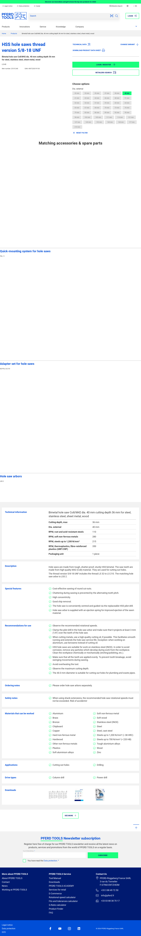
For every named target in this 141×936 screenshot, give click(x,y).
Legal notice (7, 6)
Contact (6, 882)
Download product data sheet (89, 50)
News (5, 886)
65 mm (77, 108)
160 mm (110, 122)
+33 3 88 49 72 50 (107, 890)
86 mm (97, 112)
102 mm (87, 117)
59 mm (107, 103)
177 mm (131, 122)
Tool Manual (55, 878)
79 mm (77, 112)
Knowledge (61, 27)
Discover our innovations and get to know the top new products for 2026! (70, 2)
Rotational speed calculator (62, 897)
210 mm (77, 127)
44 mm (97, 98)
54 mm (87, 103)
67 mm (87, 108)
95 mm (127, 112)
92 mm (117, 112)
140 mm (88, 122)
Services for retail (57, 889)
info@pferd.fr (105, 895)
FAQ (51, 912)
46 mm (107, 98)
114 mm (120, 117)
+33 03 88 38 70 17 (108, 900)
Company (79, 27)
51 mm (127, 98)
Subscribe (102, 855)
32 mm (77, 93)
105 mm (98, 117)
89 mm (107, 112)
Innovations (25, 27)
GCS (4, 932)
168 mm (121, 122)
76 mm (127, 108)
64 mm (127, 103)
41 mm (77, 98)
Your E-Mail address (28, 851)
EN (135, 6)
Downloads (54, 882)
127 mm (77, 122)
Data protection (23, 6)
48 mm (117, 98)
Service (43, 27)
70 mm (107, 108)
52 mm (77, 103)
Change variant (129, 44)
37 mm (107, 93)
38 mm (117, 93)
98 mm (77, 117)
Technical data (82, 44)
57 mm (97, 103)
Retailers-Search (115, 6)
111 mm (109, 117)
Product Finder (56, 908)
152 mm (99, 122)
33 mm (87, 93)
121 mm (131, 117)
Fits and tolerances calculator (63, 901)
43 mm (87, 98)
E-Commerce (55, 893)
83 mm (87, 112)
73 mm (117, 108)
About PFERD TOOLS (12, 878)
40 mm (127, 93)
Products (6, 27)
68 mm (97, 108)
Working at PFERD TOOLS (14, 889)
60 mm (117, 103)
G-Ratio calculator (57, 905)
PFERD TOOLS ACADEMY (61, 886)
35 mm (97, 93)
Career (36, 6)
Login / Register (105, 64)
